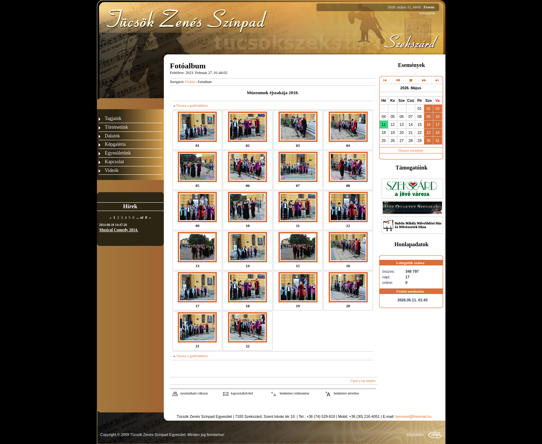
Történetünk (116, 127)
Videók (112, 170)
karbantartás (427, 13)
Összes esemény (410, 150)
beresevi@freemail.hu (413, 416)
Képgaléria (115, 144)
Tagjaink (113, 118)
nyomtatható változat (194, 393)
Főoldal (190, 82)
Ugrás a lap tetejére (362, 381)
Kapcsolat (114, 161)
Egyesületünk (118, 153)
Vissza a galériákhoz (191, 105)
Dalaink (112, 135)
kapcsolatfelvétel (242, 393)
